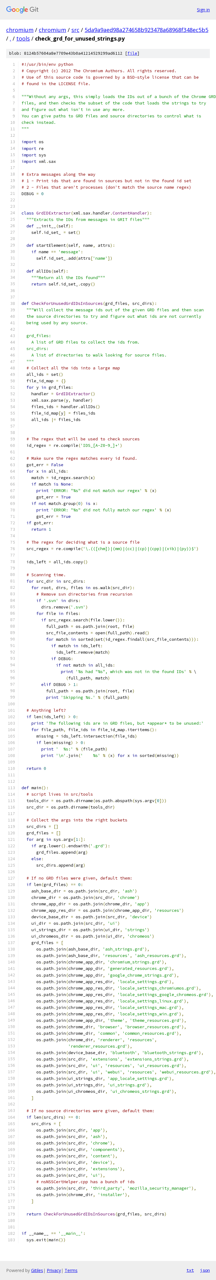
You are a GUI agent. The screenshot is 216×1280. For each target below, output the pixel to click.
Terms (71, 1270)
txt (190, 1270)
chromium (20, 29)
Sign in (203, 10)
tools (23, 38)
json (205, 1270)
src (75, 29)
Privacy (54, 1270)
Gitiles (37, 1270)
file (132, 53)
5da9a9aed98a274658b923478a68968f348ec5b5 (146, 29)
